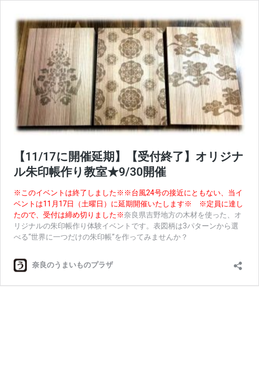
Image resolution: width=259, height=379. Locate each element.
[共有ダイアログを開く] (238, 262)
